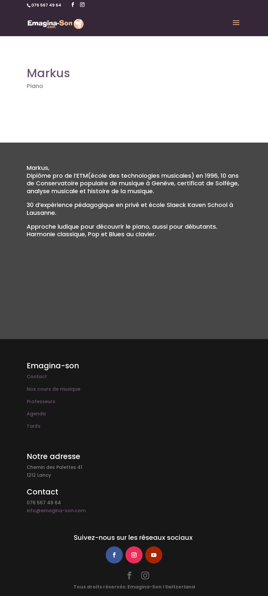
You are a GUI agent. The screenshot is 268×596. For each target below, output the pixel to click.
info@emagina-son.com (56, 510)
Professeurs (41, 401)
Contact (37, 376)
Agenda (36, 413)
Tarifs (33, 426)
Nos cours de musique (53, 389)
